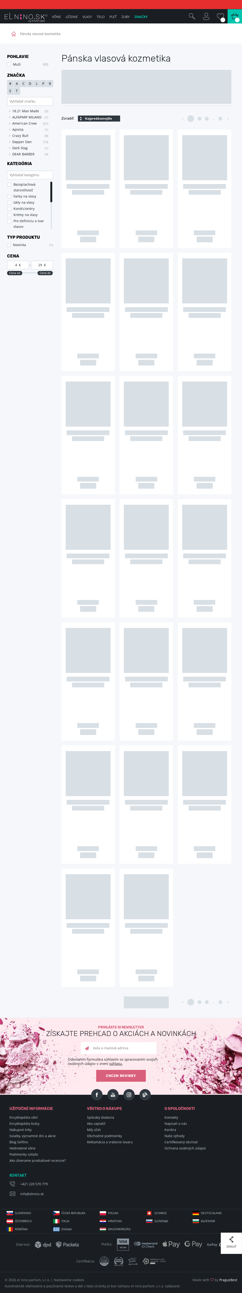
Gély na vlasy (23, 202)
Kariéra (170, 1129)
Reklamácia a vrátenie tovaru (110, 1142)
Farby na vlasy (24, 196)
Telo (101, 16)
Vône (56, 16)
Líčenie (72, 16)
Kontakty (171, 1117)
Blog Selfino (18, 1142)
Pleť (113, 16)
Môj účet (94, 1129)
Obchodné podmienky (104, 1136)
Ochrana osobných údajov (185, 1148)
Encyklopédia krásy (24, 1123)
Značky (141, 16)
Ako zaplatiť (96, 1123)
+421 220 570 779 (34, 1184)
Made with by (215, 1280)
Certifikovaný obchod (181, 1142)
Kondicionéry (24, 208)
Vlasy (87, 16)
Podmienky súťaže (23, 1154)
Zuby (125, 16)
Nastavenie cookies (69, 1280)
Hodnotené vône (22, 1148)
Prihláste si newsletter (121, 1031)
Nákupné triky (20, 1129)
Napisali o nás (175, 1123)
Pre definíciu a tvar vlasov (28, 224)
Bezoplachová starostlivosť (24, 187)
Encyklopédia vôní (23, 1117)
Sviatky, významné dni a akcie (32, 1136)
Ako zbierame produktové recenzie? (37, 1160)
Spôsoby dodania (100, 1117)
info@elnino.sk (32, 1194)
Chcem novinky (121, 1076)
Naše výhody (174, 1136)
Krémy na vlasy (25, 214)
